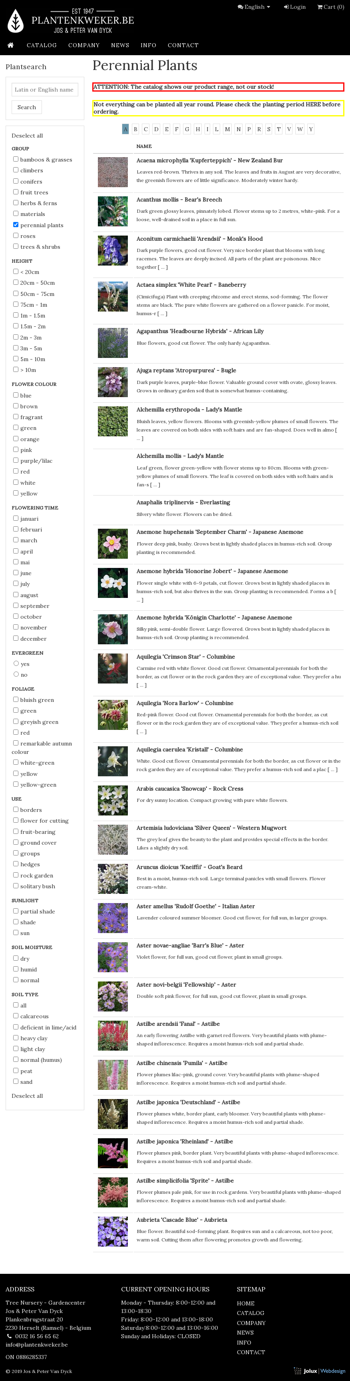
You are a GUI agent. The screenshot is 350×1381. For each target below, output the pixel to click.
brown (25, 406)
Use (17, 799)
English (258, 6)
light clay (29, 1049)
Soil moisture (33, 947)
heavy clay (30, 1038)
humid (25, 969)
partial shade (34, 911)
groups (26, 853)
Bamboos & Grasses (42, 159)
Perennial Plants (38, 225)
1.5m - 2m (29, 326)
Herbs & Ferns (35, 203)
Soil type (26, 994)
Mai (21, 562)
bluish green (33, 699)
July (21, 584)
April (23, 551)
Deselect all (27, 135)
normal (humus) (37, 1059)
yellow (25, 493)
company (84, 45)
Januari (25, 518)
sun (21, 933)
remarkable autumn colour (42, 747)
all (19, 1005)
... (163, 267)
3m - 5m (27, 348)
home (246, 1303)
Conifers (27, 181)
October (27, 616)
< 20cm (26, 272)
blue (22, 395)
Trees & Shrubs (36, 246)
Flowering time (36, 508)
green (24, 428)
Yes (22, 664)
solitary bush (34, 886)
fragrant (28, 417)
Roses (24, 236)
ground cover (35, 842)
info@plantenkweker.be (37, 1344)
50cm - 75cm (33, 294)
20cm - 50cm (34, 282)
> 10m (24, 370)
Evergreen (28, 653)
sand (22, 1081)
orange (26, 439)
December (30, 638)
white (24, 482)
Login (294, 6)
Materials (29, 214)
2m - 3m (27, 337)
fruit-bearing (34, 831)
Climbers (28, 170)
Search (27, 107)
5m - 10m (29, 359)
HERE (313, 104)
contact (183, 45)
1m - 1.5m (29, 315)
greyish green (35, 721)
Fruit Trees (30, 192)
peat (22, 1071)
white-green (33, 762)
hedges (26, 864)
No (21, 674)
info (149, 45)
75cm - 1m (30, 304)
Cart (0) (330, 6)
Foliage (24, 689)
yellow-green (34, 784)
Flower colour (35, 384)
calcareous (31, 1016)
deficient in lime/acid (44, 1027)
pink (22, 450)
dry (21, 958)
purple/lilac (32, 460)
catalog (42, 45)
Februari (27, 529)
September (31, 606)
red (21, 471)
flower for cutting (41, 820)
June (22, 573)
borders (27, 809)
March (25, 540)
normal (26, 980)
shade (24, 922)
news (120, 45)
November (30, 627)
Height (23, 261)
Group (21, 149)
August (25, 595)
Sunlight (26, 900)
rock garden (33, 875)
